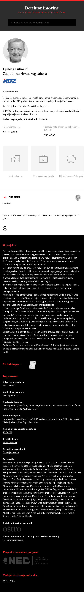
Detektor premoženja (13, 540)
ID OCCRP (7, 432)
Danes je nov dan (11, 452)
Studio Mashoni (10, 442)
